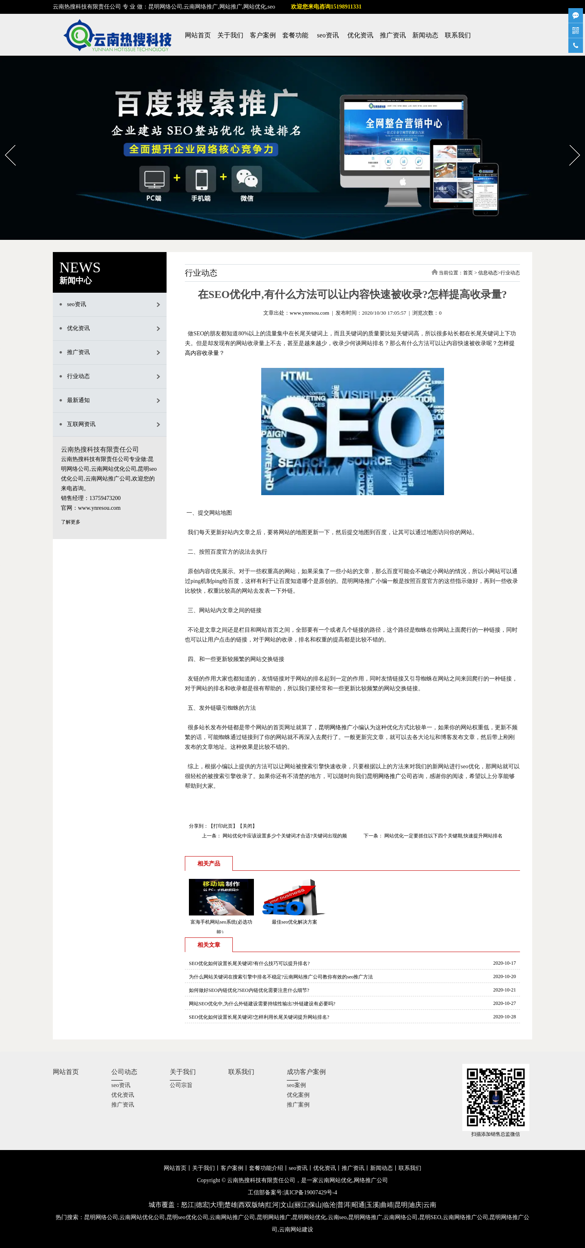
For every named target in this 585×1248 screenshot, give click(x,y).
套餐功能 (295, 35)
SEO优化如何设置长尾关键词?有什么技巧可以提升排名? (249, 963)
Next (570, 142)
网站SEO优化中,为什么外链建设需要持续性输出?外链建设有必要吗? (262, 1004)
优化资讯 (360, 35)
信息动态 (488, 273)
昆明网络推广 (335, 727)
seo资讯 (327, 35)
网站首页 (198, 35)
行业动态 (78, 376)
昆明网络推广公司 (389, 776)
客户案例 (263, 35)
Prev (5, 142)
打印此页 (223, 826)
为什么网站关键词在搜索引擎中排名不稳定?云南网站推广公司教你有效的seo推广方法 (281, 977)
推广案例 (298, 1105)
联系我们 (458, 35)
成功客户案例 (306, 1071)
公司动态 (124, 1071)
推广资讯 (393, 35)
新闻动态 (425, 35)
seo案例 (296, 1085)
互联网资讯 (81, 424)
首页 (468, 273)
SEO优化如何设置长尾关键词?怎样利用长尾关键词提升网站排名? (259, 1017)
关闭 (247, 826)
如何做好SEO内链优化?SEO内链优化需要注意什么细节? (249, 990)
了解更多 (70, 522)
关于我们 (230, 35)
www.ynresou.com (309, 313)
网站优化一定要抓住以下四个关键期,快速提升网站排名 (443, 836)
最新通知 (78, 400)
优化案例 (298, 1095)
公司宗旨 (181, 1085)
